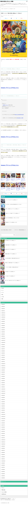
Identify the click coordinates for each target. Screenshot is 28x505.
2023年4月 (3, 380)
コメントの (4, 491)
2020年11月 (3, 441)
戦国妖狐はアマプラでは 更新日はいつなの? (11, 222)
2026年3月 (3, 306)
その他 (3, 296)
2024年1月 (3, 361)
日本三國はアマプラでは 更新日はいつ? (10, 271)
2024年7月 (3, 348)
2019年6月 (3, 469)
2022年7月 (3, 399)
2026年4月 (3, 304)
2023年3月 (3, 382)
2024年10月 (3, 342)
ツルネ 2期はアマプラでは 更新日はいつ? (18, 179)
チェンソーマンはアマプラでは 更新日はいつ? (12, 199)
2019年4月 (3, 473)
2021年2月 (3, 435)
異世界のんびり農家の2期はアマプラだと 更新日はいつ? (12, 262)
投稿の (3, 489)
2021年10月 (3, 418)
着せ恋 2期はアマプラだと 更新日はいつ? (23, 188)
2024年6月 (3, 350)
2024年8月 (3, 346)
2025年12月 (3, 312)
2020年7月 (3, 450)
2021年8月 (3, 422)
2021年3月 (3, 433)
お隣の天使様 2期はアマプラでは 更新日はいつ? (13, 188)
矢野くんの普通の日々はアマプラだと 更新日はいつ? (12, 208)
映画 (2, 294)
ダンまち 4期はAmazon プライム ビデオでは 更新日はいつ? (23, 179)
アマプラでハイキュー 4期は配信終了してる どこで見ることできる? (8, 189)
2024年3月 (3, 357)
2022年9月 (3, 395)
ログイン (3, 487)
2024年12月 (3, 338)
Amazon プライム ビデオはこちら (10, 87)
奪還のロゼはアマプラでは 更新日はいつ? (10, 249)
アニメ (2, 16)
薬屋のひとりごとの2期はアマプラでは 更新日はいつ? (13, 213)
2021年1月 (3, 437)
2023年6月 (3, 376)
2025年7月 (3, 323)
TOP (6, 498)
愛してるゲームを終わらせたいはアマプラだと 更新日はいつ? (12, 280)
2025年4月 (3, 329)
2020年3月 (3, 456)
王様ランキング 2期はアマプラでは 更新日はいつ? (3, 179)
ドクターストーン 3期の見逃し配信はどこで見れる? (21, 229)
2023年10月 (3, 367)
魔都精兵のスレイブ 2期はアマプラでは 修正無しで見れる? (8, 179)
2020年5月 (3, 454)
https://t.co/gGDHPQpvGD (19, 114)
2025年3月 (3, 331)
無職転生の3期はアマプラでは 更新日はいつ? (10, 253)
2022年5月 (3, 403)
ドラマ (3, 292)
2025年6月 (3, 325)
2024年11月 (3, 340)
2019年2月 (3, 477)
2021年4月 (3, 431)
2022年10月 (3, 393)
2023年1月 (3, 386)
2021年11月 (3, 416)
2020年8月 (3, 448)
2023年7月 (3, 374)
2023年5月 (3, 378)
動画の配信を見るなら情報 (6, 1)
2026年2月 (3, 308)
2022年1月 (3, 412)
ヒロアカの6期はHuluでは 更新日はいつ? (3, 188)
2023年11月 (3, 365)
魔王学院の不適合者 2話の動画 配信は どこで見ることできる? (18, 189)
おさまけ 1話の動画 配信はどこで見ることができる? (12, 217)
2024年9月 (3, 344)
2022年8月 (3, 397)
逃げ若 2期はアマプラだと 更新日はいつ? (10, 240)
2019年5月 (3, 471)
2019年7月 (3, 467)
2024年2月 (3, 359)
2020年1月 (3, 458)
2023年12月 (3, 363)
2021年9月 (3, 420)
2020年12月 (3, 439)
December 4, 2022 (20, 117)
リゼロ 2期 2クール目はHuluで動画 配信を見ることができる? (13, 204)
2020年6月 (3, 452)
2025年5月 (3, 327)
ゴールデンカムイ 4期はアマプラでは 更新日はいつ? (13, 179)
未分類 (3, 288)
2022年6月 (3, 401)
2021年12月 (3, 414)
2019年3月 (3, 475)
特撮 (2, 298)
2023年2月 (3, 384)
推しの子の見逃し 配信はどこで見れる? (6, 229)
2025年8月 (3, 321)
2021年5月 (3, 429)
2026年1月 (3, 310)
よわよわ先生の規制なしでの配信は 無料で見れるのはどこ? (12, 258)
